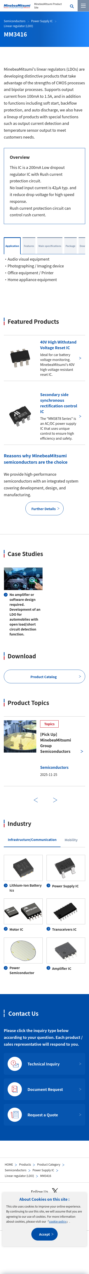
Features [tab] (29, 246)
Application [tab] (12, 246)
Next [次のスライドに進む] (55, 800)
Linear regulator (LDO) (19, 1176)
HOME (9, 1164)
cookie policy (57, 1221)
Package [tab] (70, 246)
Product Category (48, 1164)
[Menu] (83, 5)
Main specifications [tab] (49, 246)
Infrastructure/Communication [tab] (32, 839)
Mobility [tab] (71, 839)
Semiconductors (15, 1170)
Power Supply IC (43, 1170)
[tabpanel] (44, 915)
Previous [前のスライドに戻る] (35, 800)
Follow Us (44, 1191)
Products (25, 1164)
